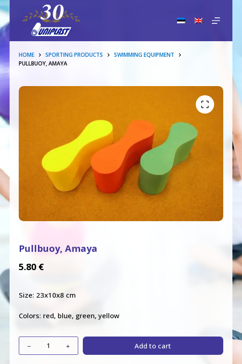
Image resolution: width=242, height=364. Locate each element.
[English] (198, 20)
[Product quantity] (48, 346)
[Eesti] (181, 20)
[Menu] (216, 20)
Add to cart (152, 345)
